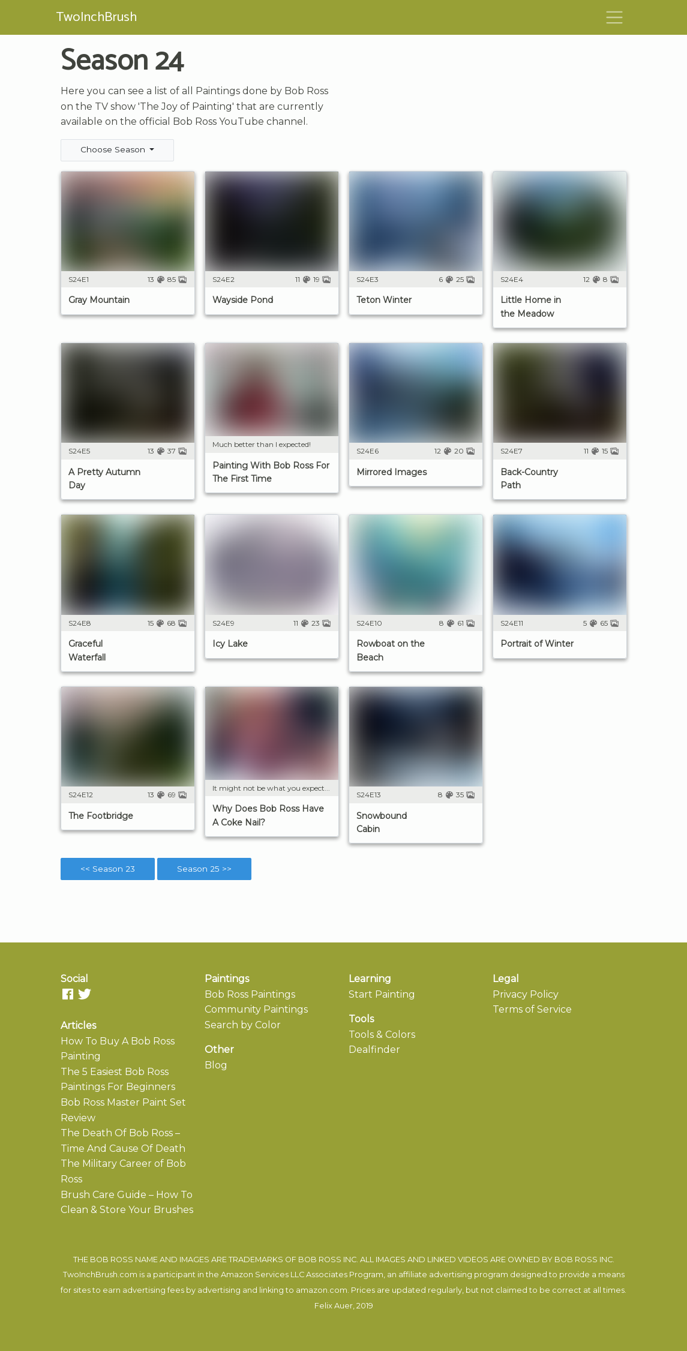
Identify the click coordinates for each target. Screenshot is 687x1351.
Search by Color (243, 1025)
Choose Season (114, 149)
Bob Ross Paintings (250, 994)
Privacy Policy (526, 994)
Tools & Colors (382, 1034)
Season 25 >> (204, 868)
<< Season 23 (107, 868)
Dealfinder (374, 1049)
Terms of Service (532, 1009)
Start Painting (382, 994)
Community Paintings (256, 1009)
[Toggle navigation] (614, 17)
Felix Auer (333, 1305)
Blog (216, 1065)
